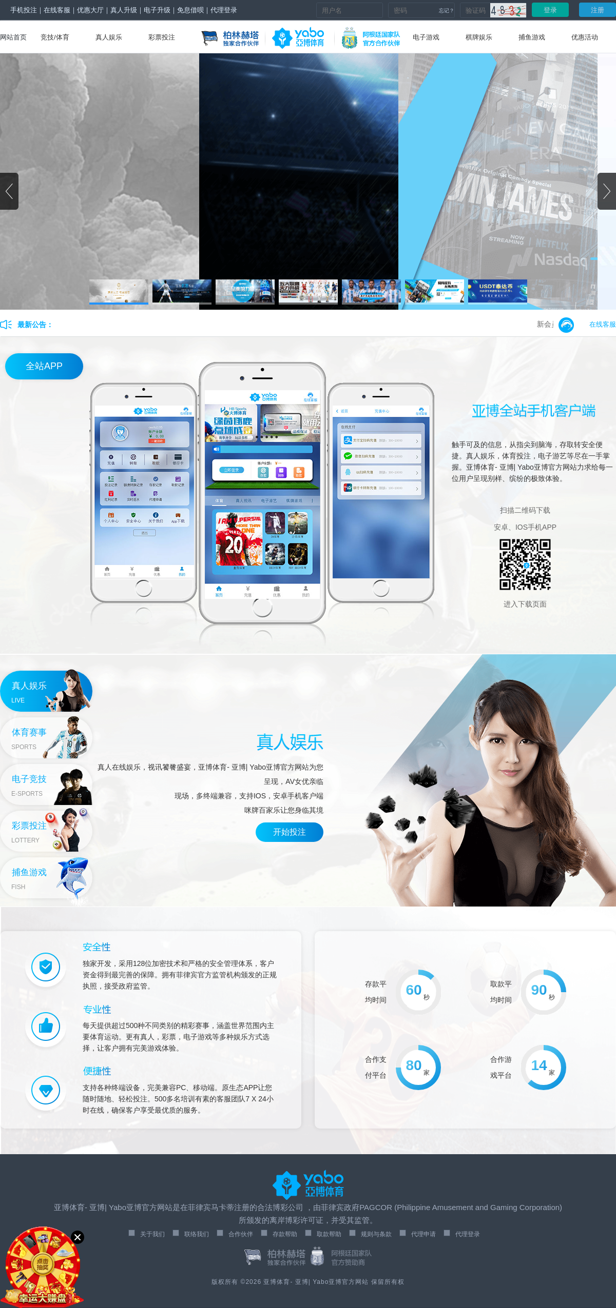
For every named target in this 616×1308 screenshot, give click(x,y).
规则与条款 (376, 1234)
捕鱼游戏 (531, 37)
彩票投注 (161, 37)
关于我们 (152, 1234)
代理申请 (423, 1234)
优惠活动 (584, 37)
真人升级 (123, 10)
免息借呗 (190, 10)
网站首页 (13, 37)
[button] (607, 191)
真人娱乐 (108, 37)
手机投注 (23, 10)
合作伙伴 (240, 1234)
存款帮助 (285, 1234)
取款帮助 (329, 1234)
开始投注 (289, 832)
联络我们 (196, 1234)
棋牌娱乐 (479, 37)
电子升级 (157, 10)
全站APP (44, 366)
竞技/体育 (55, 37)
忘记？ (446, 10)
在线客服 (57, 10)
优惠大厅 (90, 10)
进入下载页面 (525, 604)
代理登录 (223, 10)
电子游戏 (426, 37)
